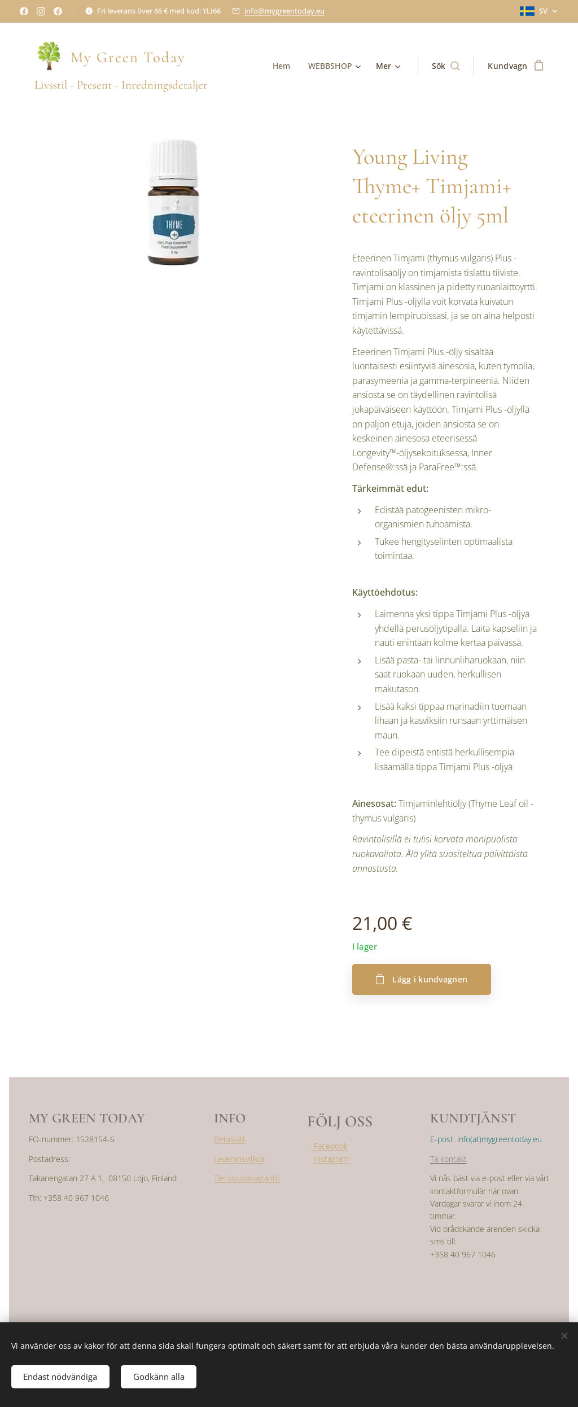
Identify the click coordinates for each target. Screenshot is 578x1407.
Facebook (330, 1146)
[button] (446, 66)
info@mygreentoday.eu (284, 11)
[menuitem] (284, 66)
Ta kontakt (448, 1158)
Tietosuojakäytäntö (247, 1178)
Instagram (331, 1158)
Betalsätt (230, 1139)
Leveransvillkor (239, 1158)
